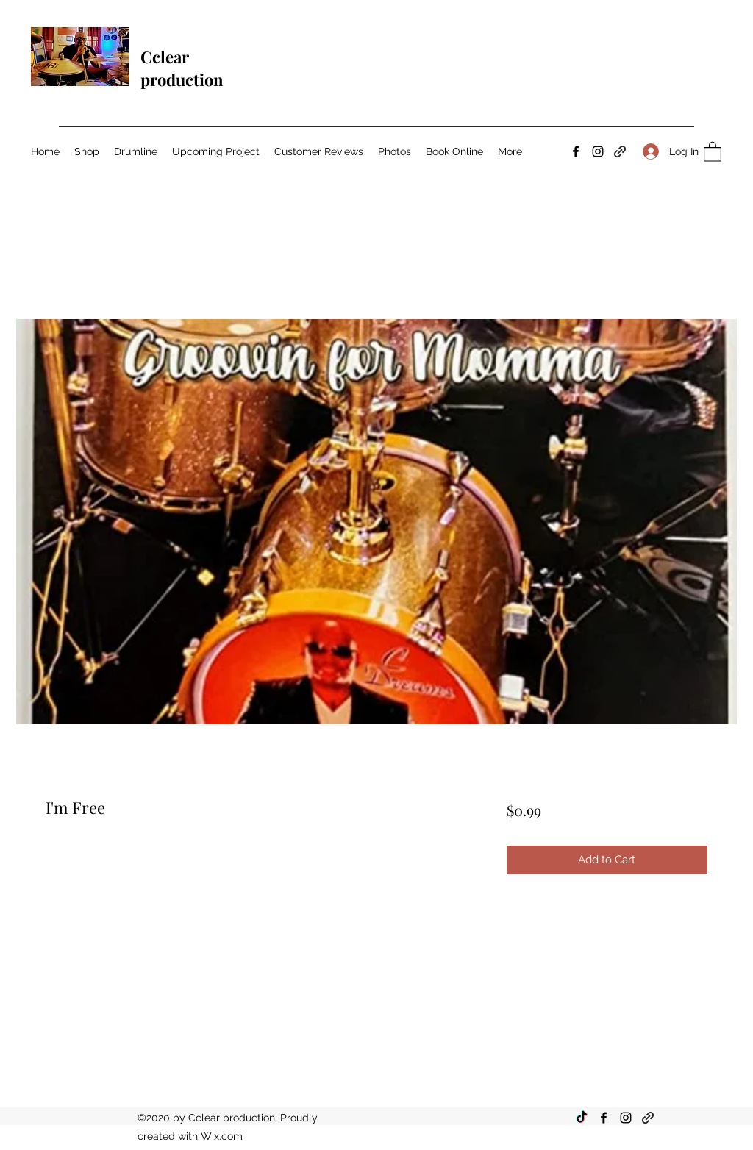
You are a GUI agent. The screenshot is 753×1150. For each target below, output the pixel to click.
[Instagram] (597, 151)
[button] (712, 151)
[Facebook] (575, 151)
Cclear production (182, 68)
